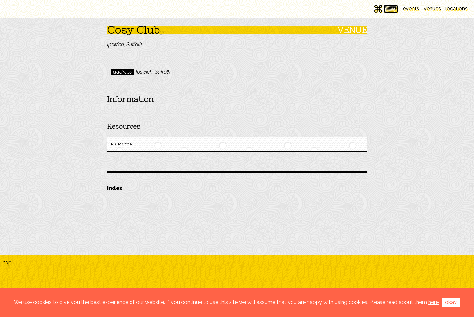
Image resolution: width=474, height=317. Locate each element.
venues (432, 9)
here (433, 302)
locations (456, 9)
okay (451, 302)
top (7, 262)
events (411, 9)
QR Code (123, 144)
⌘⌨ (385, 9)
